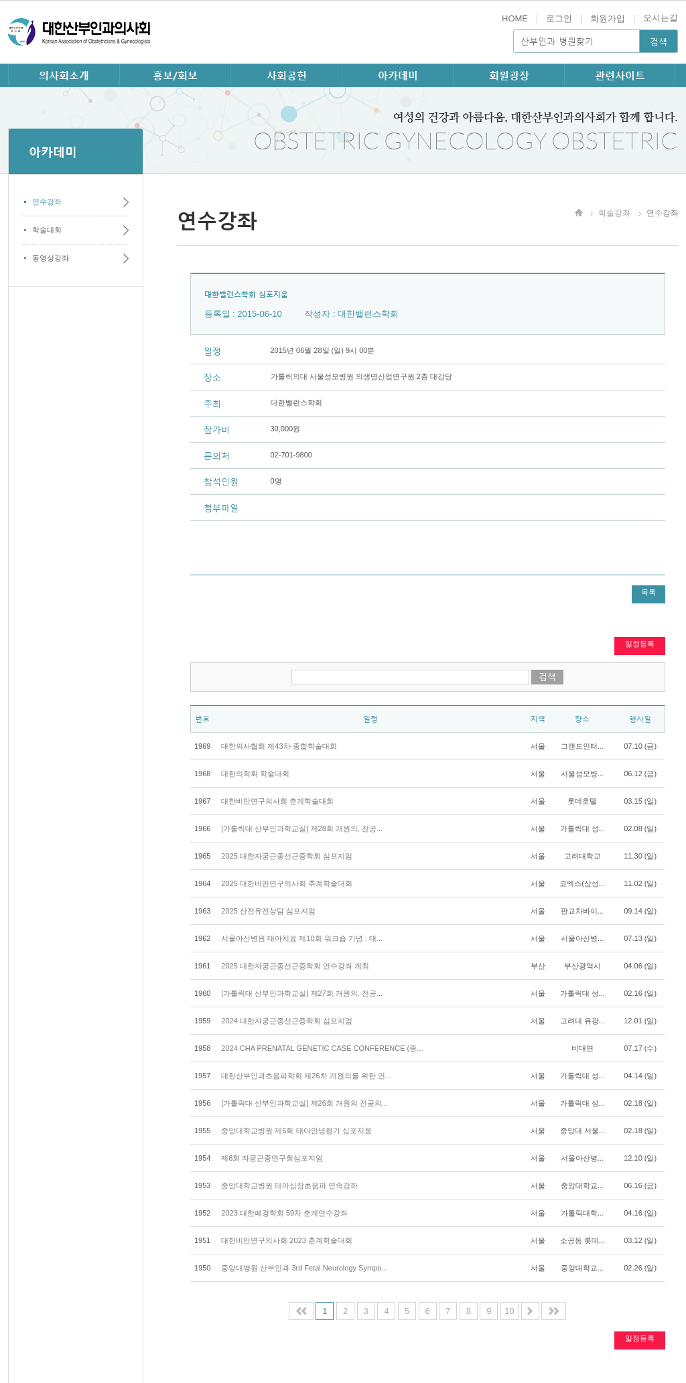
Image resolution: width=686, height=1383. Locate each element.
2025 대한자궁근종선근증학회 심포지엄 (286, 856)
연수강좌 (47, 202)
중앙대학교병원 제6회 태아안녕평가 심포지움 (296, 1130)
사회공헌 (287, 75)
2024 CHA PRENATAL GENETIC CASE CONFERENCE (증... (322, 1048)
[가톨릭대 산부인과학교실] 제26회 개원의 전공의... (304, 1103)
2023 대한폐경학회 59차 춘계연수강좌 (284, 1213)
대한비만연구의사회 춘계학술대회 (277, 801)
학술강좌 (614, 213)
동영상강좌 (50, 258)
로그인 (559, 18)
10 (509, 1311)
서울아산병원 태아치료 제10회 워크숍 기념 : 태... (302, 938)
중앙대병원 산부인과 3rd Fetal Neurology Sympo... (304, 1268)
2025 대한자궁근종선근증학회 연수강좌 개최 (295, 966)
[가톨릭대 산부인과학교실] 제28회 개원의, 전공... (302, 828)
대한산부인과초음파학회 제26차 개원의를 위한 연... (306, 1076)
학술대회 (47, 230)
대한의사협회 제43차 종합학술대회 (278, 746)
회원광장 (509, 75)
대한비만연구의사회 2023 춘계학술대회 (286, 1240)
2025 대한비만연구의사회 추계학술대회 (286, 883)
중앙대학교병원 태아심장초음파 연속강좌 (289, 1185)
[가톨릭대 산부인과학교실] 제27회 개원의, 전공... (302, 993)
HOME (515, 18)
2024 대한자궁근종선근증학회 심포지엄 (286, 1021)
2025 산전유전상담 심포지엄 (268, 911)
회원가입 (607, 18)
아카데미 (398, 75)
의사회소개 (64, 75)
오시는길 (660, 18)
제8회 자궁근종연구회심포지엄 (272, 1158)
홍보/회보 (175, 75)
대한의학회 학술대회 (255, 774)
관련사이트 (620, 75)
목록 (648, 592)
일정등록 (640, 644)
